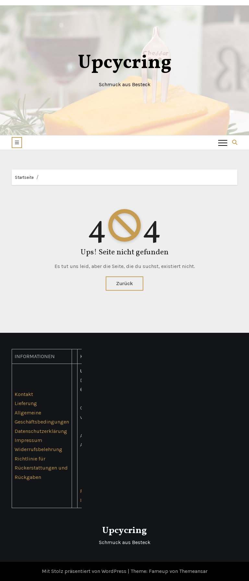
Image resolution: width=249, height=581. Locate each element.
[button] (17, 142)
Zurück (124, 283)
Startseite (24, 177)
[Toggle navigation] (223, 142)
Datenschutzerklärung (41, 431)
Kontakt (24, 394)
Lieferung (26, 404)
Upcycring (125, 63)
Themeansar (193, 571)
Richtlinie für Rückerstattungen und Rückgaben (41, 468)
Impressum (28, 440)
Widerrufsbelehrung (38, 450)
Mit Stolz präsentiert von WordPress (85, 571)
